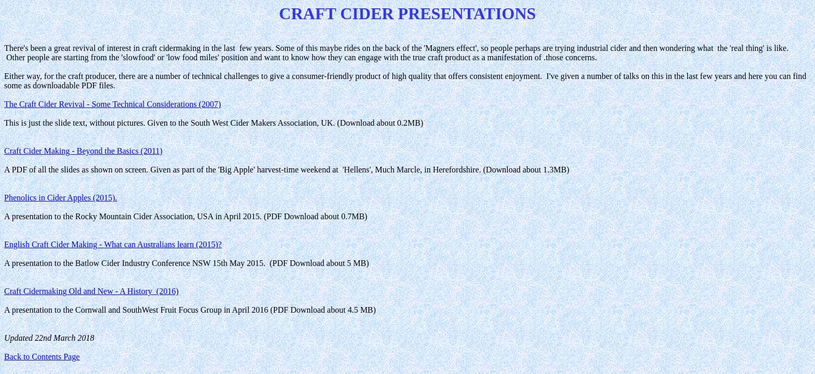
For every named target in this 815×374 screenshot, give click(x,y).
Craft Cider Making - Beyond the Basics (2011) (83, 150)
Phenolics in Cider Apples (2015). (60, 197)
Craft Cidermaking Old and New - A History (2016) (91, 291)
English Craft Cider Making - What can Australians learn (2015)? (113, 244)
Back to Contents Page (42, 356)
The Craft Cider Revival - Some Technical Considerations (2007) (112, 104)
